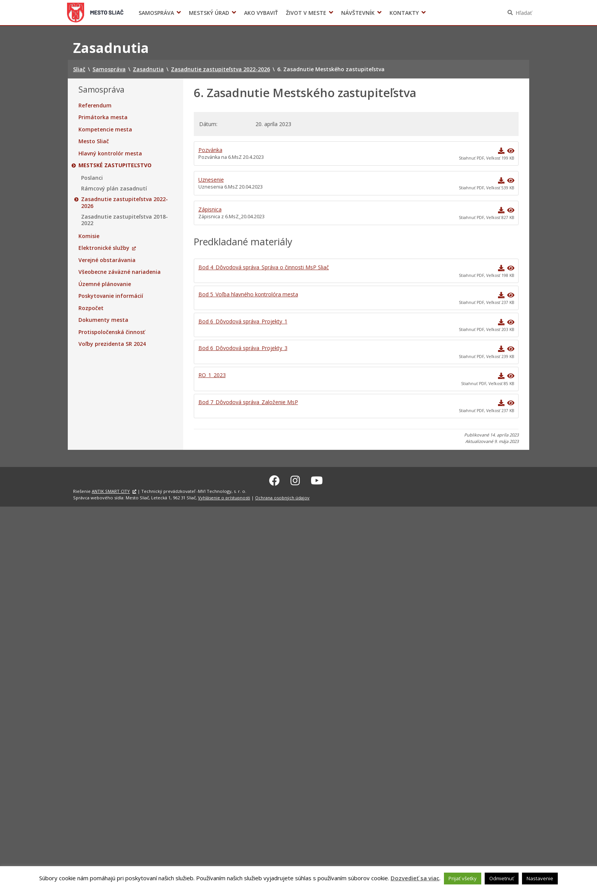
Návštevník (358, 12)
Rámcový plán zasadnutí (114, 188)
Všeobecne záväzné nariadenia (119, 272)
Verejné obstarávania (107, 260)
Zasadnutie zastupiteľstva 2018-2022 (124, 220)
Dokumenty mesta (103, 320)
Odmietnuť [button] (501, 878)
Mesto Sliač (93, 141)
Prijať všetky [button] (463, 878)
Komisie (88, 236)
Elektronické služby (103, 248)
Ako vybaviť (261, 12)
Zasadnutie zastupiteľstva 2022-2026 (124, 202)
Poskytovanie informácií (110, 296)
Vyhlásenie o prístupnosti (224, 496)
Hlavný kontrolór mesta (110, 153)
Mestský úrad (209, 12)
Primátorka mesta (103, 117)
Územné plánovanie (104, 284)
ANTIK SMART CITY (111, 490)
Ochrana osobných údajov (282, 496)
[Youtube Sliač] (317, 479)
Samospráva (156, 12)
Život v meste (306, 12)
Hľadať (524, 12)
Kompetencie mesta (105, 129)
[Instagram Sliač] (295, 479)
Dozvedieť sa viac (415, 878)
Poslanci (92, 177)
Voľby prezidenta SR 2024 (438, 12)
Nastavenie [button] (540, 878)
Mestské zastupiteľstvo (115, 165)
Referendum (95, 105)
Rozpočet (91, 308)
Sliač (95, 12)
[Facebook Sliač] (274, 479)
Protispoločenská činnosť (111, 332)
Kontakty (404, 12)
